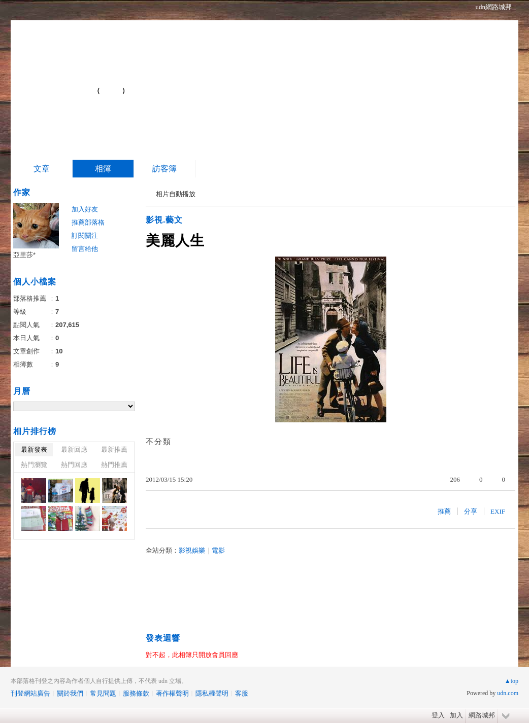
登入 (438, 715)
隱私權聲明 (211, 693)
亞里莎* (24, 255)
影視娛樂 (192, 550)
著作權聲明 (172, 693)
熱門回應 (74, 464)
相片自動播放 (175, 194)
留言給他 (85, 248)
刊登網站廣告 (30, 693)
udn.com (507, 693)
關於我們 (70, 693)
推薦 (444, 511)
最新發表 (34, 449)
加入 (456, 715)
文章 (42, 168)
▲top (511, 680)
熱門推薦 (114, 464)
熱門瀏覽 (34, 464)
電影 (218, 550)
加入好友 (85, 209)
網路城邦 (482, 715)
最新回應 (74, 449)
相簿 (103, 168)
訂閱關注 (85, 235)
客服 (241, 693)
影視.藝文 (164, 219)
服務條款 (136, 693)
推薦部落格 (88, 222)
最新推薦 (114, 449)
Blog (65, 86)
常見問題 (103, 693)
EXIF (497, 511)
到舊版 (111, 90)
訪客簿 (164, 168)
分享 (470, 511)
